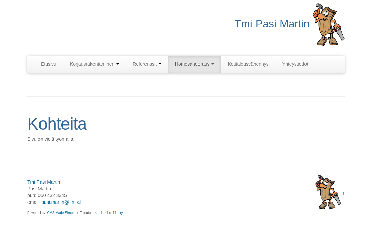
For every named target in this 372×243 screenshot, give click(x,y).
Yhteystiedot (295, 64)
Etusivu (48, 64)
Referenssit (147, 64)
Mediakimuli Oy (109, 213)
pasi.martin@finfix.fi (61, 202)
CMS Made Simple (61, 213)
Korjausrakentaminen (94, 64)
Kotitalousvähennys (248, 64)
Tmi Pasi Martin (43, 182)
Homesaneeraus (194, 64)
